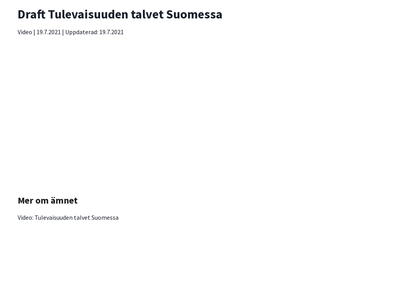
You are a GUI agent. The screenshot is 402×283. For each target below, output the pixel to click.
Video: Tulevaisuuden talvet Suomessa (68, 217)
